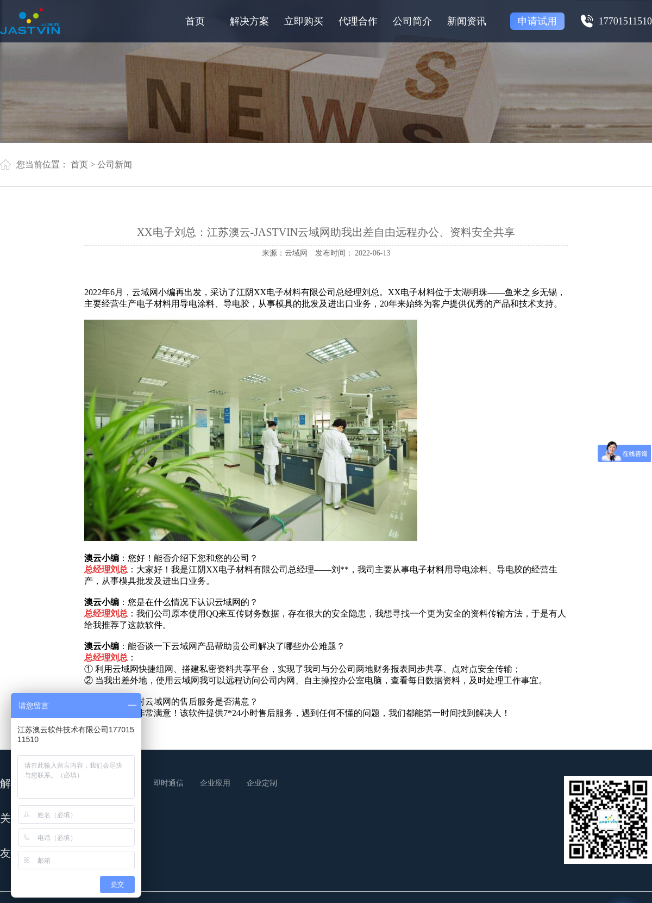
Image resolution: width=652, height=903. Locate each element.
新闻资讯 (466, 21)
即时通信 (168, 783)
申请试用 (537, 21)
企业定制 (262, 783)
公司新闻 (114, 164)
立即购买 (303, 21)
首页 (195, 21)
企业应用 (215, 783)
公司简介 (412, 21)
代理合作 (358, 21)
